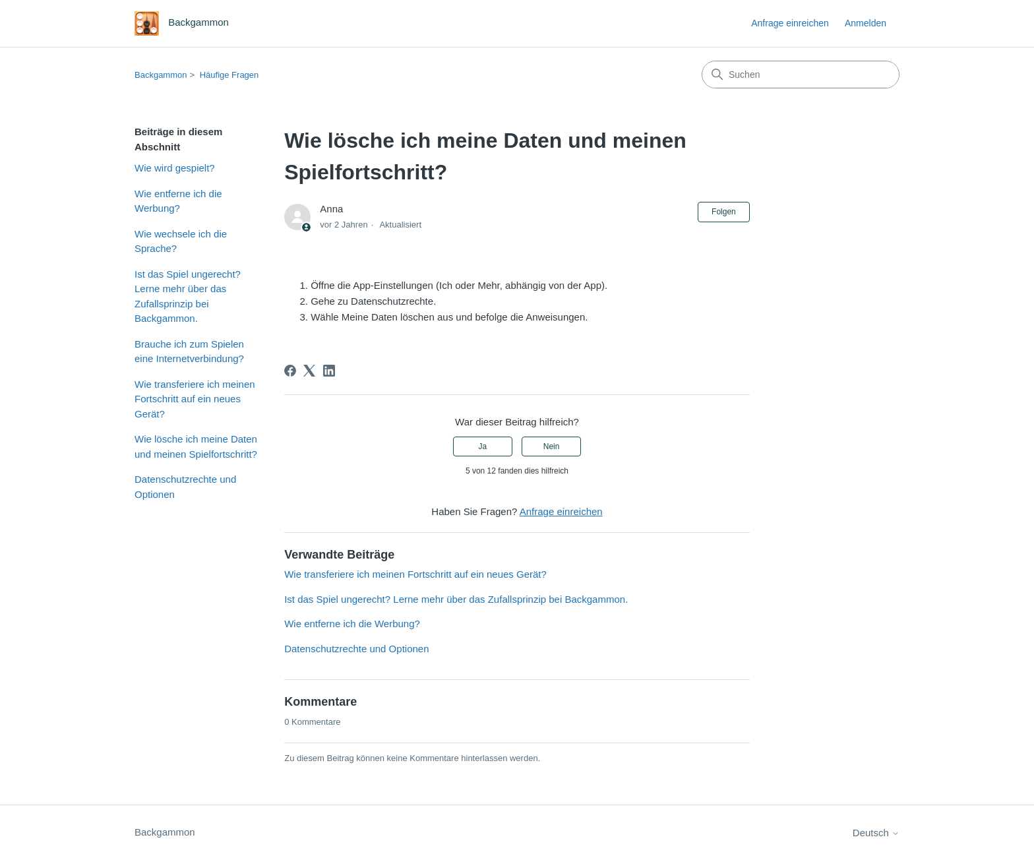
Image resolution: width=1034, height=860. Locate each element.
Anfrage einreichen (790, 23)
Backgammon (161, 75)
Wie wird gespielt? (175, 167)
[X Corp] (309, 371)
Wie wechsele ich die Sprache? (181, 241)
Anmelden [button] (865, 23)
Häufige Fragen (229, 75)
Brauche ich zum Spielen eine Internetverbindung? (189, 351)
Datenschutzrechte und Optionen (185, 487)
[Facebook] (290, 371)
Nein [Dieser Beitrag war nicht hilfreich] (551, 446)
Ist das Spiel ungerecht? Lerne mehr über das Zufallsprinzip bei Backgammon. (188, 296)
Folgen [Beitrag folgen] (724, 211)
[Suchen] (800, 74)
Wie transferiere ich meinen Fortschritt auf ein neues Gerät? (195, 399)
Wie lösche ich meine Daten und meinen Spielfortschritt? (196, 446)
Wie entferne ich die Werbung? (178, 201)
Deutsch (876, 832)
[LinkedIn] (329, 371)
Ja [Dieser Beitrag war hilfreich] (483, 446)
